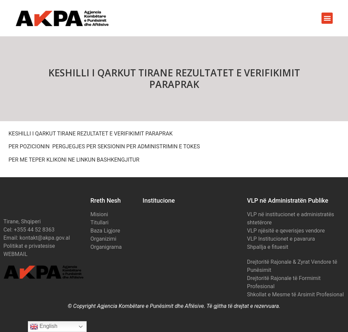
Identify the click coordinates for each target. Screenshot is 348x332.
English (43, 326)
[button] (327, 18)
